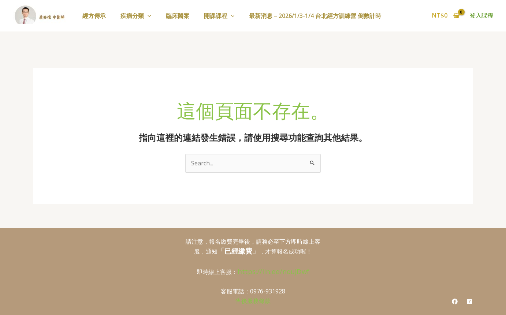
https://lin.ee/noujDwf (273, 271)
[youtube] (470, 301)
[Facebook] (455, 301)
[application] (147, 16)
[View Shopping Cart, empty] (445, 15)
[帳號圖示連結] (481, 15)
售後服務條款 (253, 301)
